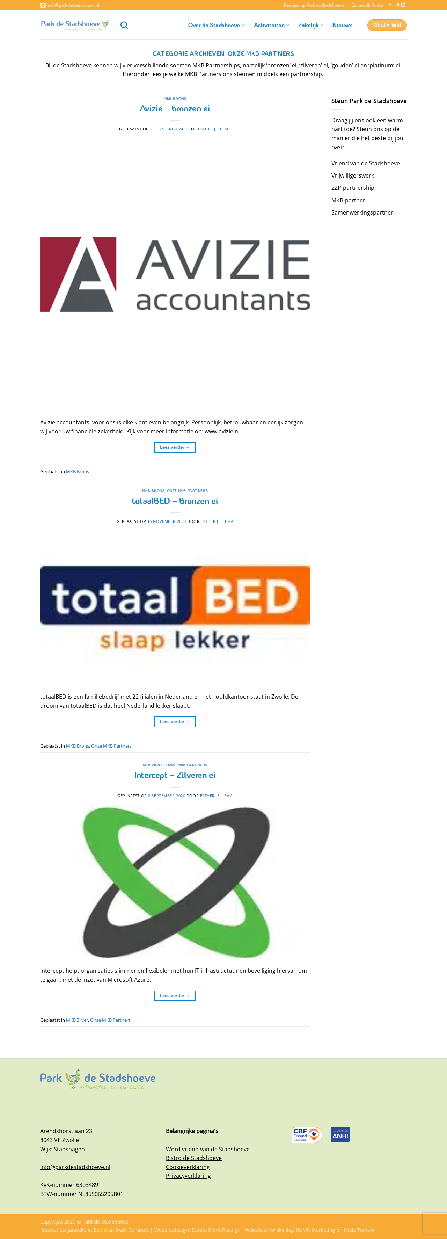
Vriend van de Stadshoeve (365, 163)
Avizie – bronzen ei (175, 108)
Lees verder (175, 447)
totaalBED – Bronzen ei (175, 501)
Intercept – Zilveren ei (175, 775)
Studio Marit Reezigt (215, 1229)
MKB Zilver (153, 765)
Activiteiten (271, 25)
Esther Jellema (214, 128)
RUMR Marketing (315, 1229)
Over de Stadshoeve (216, 25)
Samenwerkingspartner (362, 212)
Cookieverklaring (188, 1167)
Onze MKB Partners (187, 490)
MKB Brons (175, 98)
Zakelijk (310, 25)
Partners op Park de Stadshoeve (314, 5)
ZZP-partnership (352, 188)
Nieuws (342, 25)
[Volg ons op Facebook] (390, 5)
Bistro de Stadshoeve (194, 1158)
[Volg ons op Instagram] (397, 5)
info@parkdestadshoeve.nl (75, 1167)
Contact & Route (367, 5)
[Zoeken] (124, 25)
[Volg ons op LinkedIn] (403, 5)
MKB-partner (348, 200)
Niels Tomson (360, 1229)
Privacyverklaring (188, 1176)
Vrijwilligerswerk (352, 175)
